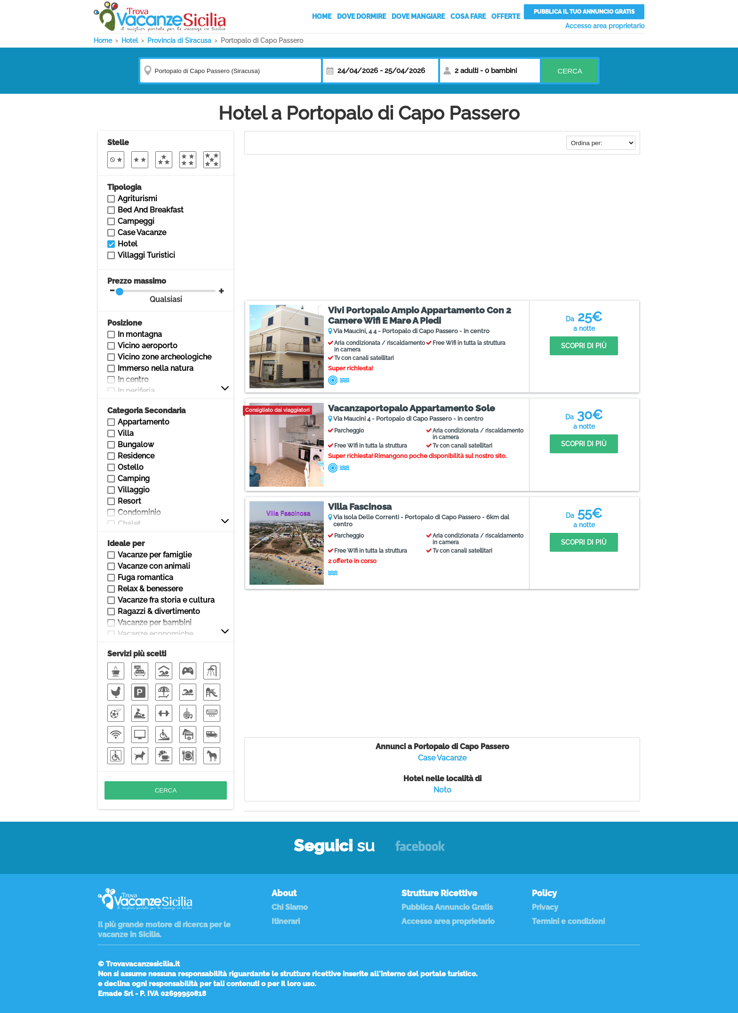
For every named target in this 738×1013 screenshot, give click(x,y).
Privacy (545, 907)
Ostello (131, 467)
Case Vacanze (442, 757)
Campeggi (136, 221)
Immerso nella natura (155, 368)
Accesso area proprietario (604, 26)
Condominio (139, 512)
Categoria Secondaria (146, 410)
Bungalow (136, 444)
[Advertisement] (442, 228)
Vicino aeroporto (147, 345)
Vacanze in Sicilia (159, 16)
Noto (442, 789)
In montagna (140, 334)
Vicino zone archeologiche (164, 356)
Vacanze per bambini (155, 622)
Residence (136, 455)
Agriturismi (137, 198)
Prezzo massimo (161, 290)
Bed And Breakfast (151, 209)
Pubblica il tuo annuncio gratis (584, 11)
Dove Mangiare (418, 16)
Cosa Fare (468, 16)
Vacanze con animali (154, 566)
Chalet (129, 523)
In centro (133, 379)
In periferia (136, 390)
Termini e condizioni (568, 921)
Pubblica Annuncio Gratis (447, 907)
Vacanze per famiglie (155, 554)
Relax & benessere (150, 588)
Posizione (124, 323)
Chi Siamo (290, 907)
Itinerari (286, 921)
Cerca (569, 71)
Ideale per (125, 543)
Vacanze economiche (155, 633)
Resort (129, 501)
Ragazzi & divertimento (159, 611)
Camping (134, 478)
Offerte (505, 16)
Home (321, 16)
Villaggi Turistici (146, 255)
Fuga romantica (145, 577)
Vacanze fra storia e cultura (166, 600)
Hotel (127, 243)
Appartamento (143, 421)
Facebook (420, 850)
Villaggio (134, 489)
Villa (126, 433)
